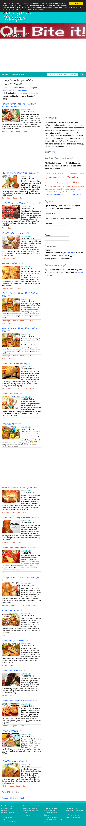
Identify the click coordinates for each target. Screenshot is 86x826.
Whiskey (14, 605)
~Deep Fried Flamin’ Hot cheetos (16, 548)
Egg (68, 183)
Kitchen (71, 186)
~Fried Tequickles (9, 424)
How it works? (50, 810)
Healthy (55, 186)
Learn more (49, 9)
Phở (25, 131)
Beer (56, 174)
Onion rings (6, 321)
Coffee (64, 178)
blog (4, 819)
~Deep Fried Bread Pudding (14, 363)
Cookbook (74, 177)
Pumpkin (72, 189)
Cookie (47, 183)
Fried (11, 131)
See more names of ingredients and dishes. (64, 195)
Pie (34, 605)
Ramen (18, 131)
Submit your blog (51, 808)
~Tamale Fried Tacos (11, 263)
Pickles (30, 321)
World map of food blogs (75, 810)
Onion (10, 323)
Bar (54, 174)
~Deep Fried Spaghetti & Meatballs (18, 701)
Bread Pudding (7, 388)
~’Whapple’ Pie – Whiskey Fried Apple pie (20, 577)
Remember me (52, 246)
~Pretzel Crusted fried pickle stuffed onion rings (21, 295)
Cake (71, 174)
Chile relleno (6, 198)
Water (70, 192)
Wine (73, 192)
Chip (46, 178)
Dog (58, 183)
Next (17, 792)
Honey (58, 186)
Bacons (51, 174)
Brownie (5, 695)
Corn (55, 183)
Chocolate (52, 178)
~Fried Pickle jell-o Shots (13, 761)
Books (60, 174)
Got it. (75, 3)
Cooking (51, 183)
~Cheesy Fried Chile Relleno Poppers (18, 173)
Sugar (60, 192)
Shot (24, 786)
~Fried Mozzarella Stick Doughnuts (17, 487)
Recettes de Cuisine (73, 817)
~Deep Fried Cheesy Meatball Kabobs (19, 517)
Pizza (64, 189)
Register (70, 253)
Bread (32, 388)
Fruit (51, 186)
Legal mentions (8, 817)
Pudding (18, 388)
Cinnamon (60, 178)
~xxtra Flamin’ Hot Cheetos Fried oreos (19, 203)
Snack (46, 192)
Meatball (5, 543)
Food (76, 182)
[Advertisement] (43, 55)
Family (70, 183)
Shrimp (4, 131)
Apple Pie (5, 605)
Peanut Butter (52, 189)
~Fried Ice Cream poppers (13, 233)
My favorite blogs (17, 74)
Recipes (5, 74)
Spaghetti (13, 726)
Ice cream (5, 258)
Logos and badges (52, 817)
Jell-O (4, 786)
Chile (21, 198)
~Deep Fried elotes (10, 610)
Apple (28, 605)
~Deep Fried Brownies (12, 670)
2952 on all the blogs (18, 90)
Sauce (79, 189)
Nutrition (80, 186)
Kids (68, 186)
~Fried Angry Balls (10, 731)
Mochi (75, 186)
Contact (27, 815)
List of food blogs (72, 808)
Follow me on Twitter (9, 822)
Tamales (5, 288)
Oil (83, 186)
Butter (67, 174)
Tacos (19, 288)
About (26, 812)
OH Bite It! (27, 110)
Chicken (81, 174)
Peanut (46, 189)
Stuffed (22, 321)
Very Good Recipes (7, 806)
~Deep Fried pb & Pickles (13, 640)
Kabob (12, 543)
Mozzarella (6, 512)
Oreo (10, 228)
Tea (67, 192)
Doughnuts (16, 512)
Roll (76, 189)
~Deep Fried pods (10, 393)
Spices (51, 192)
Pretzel (15, 321)
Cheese (75, 174)
